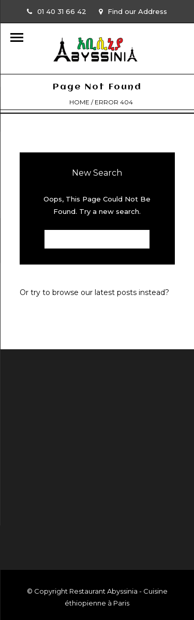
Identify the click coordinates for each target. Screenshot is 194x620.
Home (79, 102)
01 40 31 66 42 (56, 11)
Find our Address (133, 11)
